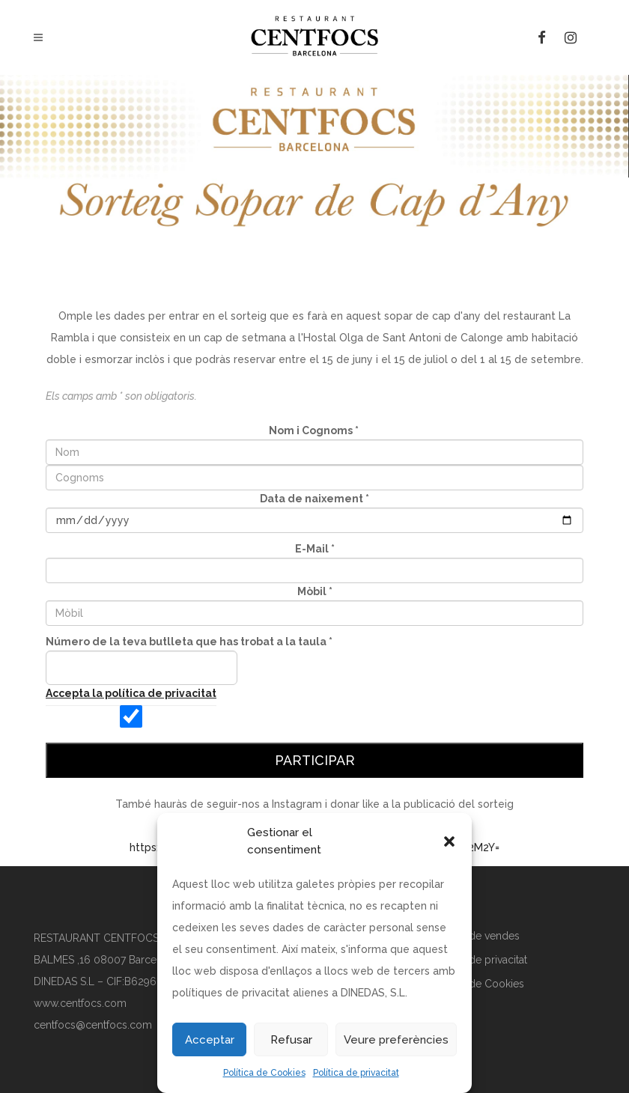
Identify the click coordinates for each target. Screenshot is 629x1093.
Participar (315, 760)
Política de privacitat (356, 1073)
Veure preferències (396, 1040)
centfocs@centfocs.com (93, 1025)
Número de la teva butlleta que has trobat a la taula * (189, 642)
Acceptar (209, 1040)
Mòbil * (314, 591)
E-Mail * (315, 549)
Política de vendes (475, 936)
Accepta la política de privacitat (131, 693)
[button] (449, 841)
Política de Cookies (264, 1073)
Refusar (291, 1040)
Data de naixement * (314, 499)
